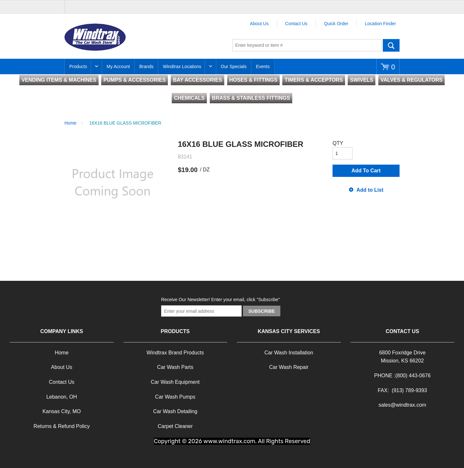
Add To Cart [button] (366, 170)
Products (78, 66)
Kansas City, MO (62, 411)
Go (391, 45)
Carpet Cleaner (175, 426)
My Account (118, 66)
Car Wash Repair (288, 367)
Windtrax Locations (182, 66)
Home (70, 123)
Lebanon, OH (61, 397)
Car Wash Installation (289, 352)
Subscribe (261, 311)
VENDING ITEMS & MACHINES (59, 80)
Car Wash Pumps (175, 397)
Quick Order (336, 23)
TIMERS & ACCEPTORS (314, 80)
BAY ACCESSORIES (197, 80)
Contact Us (296, 23)
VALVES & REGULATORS (412, 80)
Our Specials (234, 66)
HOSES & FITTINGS (253, 80)
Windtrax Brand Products (175, 352)
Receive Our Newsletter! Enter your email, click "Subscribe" (220, 299)
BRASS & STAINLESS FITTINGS (251, 98)
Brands (146, 66)
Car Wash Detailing (175, 411)
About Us (259, 23)
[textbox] (307, 45)
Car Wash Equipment (175, 382)
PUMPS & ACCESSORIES (134, 80)
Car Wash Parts (175, 367)
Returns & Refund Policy (62, 426)
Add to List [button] (369, 190)
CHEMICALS (189, 98)
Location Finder (380, 23)
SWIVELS (361, 80)
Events (263, 66)
